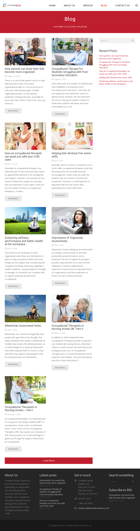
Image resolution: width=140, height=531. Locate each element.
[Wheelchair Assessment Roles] (25, 308)
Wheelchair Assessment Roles (23, 325)
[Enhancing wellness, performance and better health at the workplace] (25, 220)
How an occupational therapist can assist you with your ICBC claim (23, 156)
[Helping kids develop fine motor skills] (72, 136)
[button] (136, 5)
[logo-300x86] (11, 5)
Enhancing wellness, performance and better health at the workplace (24, 241)
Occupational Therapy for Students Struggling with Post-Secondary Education (70, 72)
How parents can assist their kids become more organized (113, 57)
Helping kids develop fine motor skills (115, 77)
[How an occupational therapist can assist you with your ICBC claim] (25, 136)
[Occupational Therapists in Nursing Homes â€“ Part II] (72, 308)
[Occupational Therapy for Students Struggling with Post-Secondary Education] (72, 51)
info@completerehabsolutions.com (93, 508)
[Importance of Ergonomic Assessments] (72, 220)
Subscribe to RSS (120, 490)
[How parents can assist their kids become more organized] (25, 51)
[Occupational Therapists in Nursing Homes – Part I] (25, 390)
